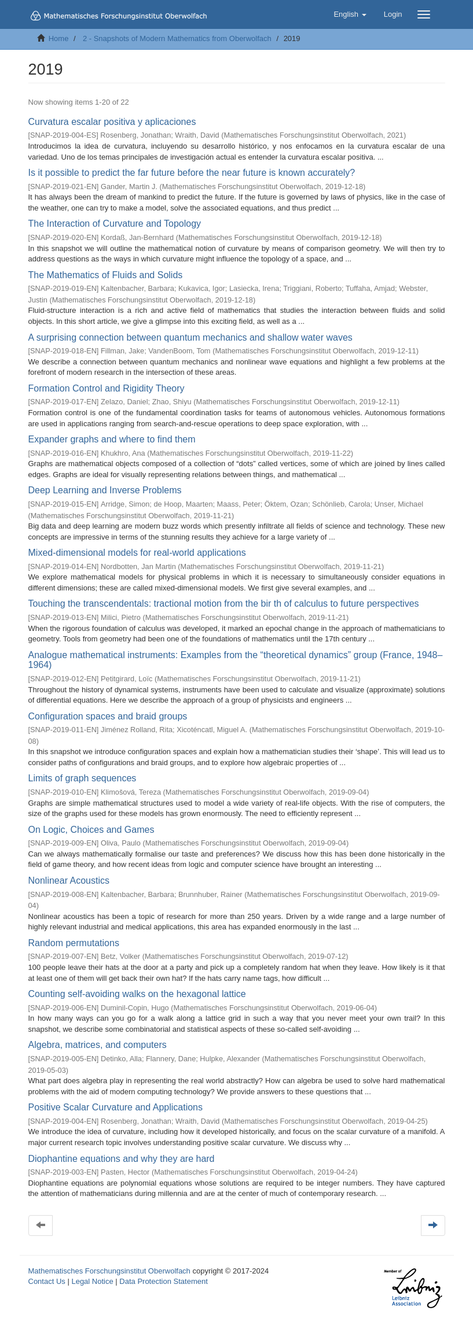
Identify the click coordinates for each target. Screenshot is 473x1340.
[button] (350, 14)
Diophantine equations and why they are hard (121, 1159)
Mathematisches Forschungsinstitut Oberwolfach (109, 1271)
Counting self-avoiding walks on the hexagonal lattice (137, 994)
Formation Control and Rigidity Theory (106, 388)
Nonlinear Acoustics (69, 880)
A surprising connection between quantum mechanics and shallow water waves (190, 337)
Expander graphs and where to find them (112, 439)
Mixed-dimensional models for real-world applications (137, 553)
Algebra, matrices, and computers (97, 1045)
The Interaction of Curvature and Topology (114, 223)
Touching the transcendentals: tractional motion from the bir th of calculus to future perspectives (223, 603)
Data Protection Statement (163, 1281)
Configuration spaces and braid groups (108, 716)
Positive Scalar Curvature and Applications (115, 1107)
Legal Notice (92, 1281)
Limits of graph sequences (82, 778)
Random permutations (73, 943)
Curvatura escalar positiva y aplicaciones (112, 122)
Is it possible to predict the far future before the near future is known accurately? (191, 173)
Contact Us (46, 1281)
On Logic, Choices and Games (91, 830)
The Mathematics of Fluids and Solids (105, 275)
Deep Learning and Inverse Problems (105, 490)
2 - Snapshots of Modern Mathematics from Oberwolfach (177, 38)
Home (59, 38)
